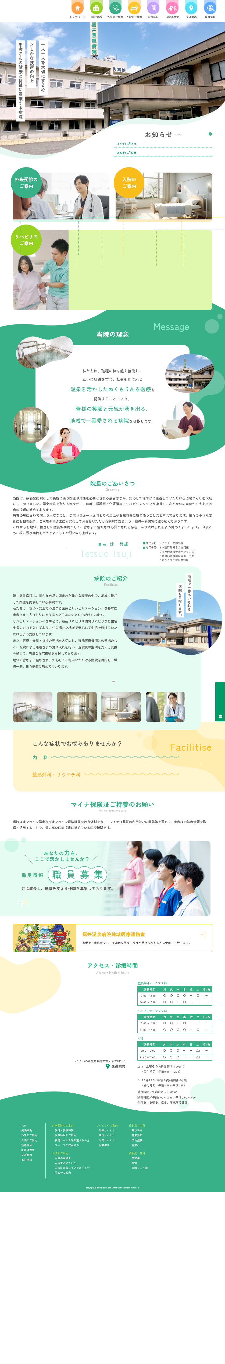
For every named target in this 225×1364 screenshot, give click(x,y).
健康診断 (94, 862)
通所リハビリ (141, 330)
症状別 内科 (137, 1297)
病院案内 (26, 1302)
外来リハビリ (107, 1302)
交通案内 (26, 1326)
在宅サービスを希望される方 (38, 281)
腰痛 (94, 920)
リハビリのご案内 (107, 1297)
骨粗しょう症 (139, 920)
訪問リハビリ (187, 330)
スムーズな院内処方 (84, 281)
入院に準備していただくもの (140, 281)
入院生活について (187, 240)
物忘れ (184, 862)
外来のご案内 (29, 1307)
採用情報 (26, 1331)
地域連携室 (28, 1322)
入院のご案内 (29, 1312)
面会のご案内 (187, 281)
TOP (23, 1297)
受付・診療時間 (220, 699)
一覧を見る (200, 134)
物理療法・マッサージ (141, 369)
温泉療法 (94, 369)
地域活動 (187, 369)
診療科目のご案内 (84, 240)
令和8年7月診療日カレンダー (158, 143)
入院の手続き (140, 240)
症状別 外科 (137, 1325)
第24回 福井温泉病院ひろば (158, 152)
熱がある (49, 862)
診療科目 (26, 1317)
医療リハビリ (94, 330)
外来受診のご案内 (63, 1297)
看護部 (83, 1064)
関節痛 (50, 920)
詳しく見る (98, 761)
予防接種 (139, 862)
